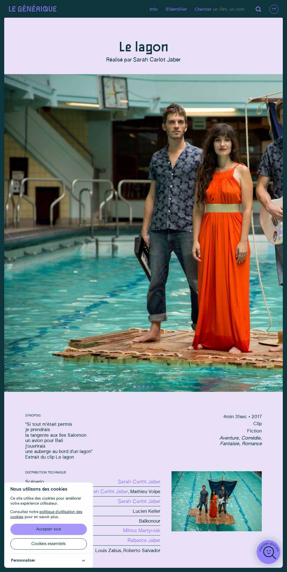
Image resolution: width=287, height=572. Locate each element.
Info (151, 9)
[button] (276, 234)
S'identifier (173, 9)
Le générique (34, 9)
